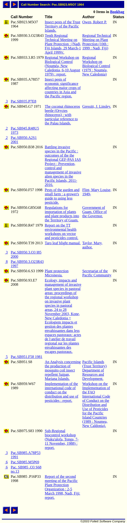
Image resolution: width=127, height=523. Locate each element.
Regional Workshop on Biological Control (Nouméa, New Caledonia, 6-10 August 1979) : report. (62, 65)
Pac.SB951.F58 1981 (26, 357)
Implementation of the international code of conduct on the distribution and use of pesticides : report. (61, 392)
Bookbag (117, 12)
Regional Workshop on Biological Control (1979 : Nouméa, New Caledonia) (96, 65)
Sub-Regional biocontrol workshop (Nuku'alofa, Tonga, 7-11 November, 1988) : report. (62, 439)
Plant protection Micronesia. (57, 273)
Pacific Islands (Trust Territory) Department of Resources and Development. (94, 370)
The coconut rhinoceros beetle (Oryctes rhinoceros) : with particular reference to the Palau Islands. (62, 114)
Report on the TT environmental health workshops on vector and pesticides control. (61, 231)
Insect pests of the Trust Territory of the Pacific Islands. (62, 26)
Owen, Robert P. (94, 22)
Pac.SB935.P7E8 (23, 101)
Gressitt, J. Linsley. (96, 106)
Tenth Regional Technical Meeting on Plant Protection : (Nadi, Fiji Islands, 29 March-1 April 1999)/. (63, 44)
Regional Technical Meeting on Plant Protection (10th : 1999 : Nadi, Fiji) (96, 42)
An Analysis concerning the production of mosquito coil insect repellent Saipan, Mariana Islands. (63, 370)
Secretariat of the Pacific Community (96, 273)
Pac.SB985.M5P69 (25, 462)
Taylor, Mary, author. (92, 245)
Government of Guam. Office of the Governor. (94, 212)
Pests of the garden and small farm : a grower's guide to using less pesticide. (62, 196)
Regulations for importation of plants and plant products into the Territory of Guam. (62, 214)
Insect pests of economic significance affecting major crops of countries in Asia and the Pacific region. (63, 87)
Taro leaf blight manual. (63, 243)
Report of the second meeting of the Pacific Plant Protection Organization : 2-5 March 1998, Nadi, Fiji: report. (62, 487)
